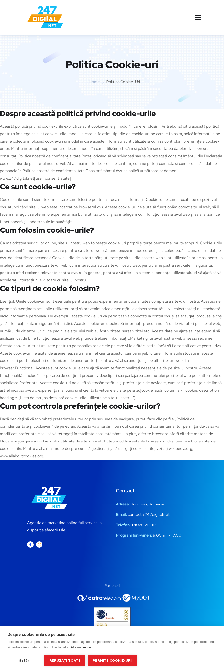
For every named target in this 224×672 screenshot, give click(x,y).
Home (94, 81)
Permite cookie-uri (112, 660)
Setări (24, 660)
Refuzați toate (65, 660)
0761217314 (146, 524)
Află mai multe (81, 647)
